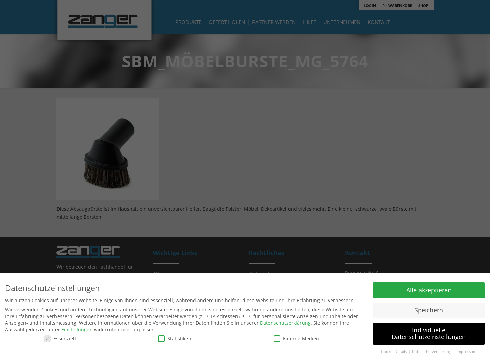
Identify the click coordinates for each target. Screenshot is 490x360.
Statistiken (174, 338)
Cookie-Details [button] (394, 351)
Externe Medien (296, 338)
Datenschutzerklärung (285, 323)
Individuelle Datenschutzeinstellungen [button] (429, 333)
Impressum (466, 351)
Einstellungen (77, 329)
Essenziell (60, 338)
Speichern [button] (428, 310)
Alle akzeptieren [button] (429, 290)
